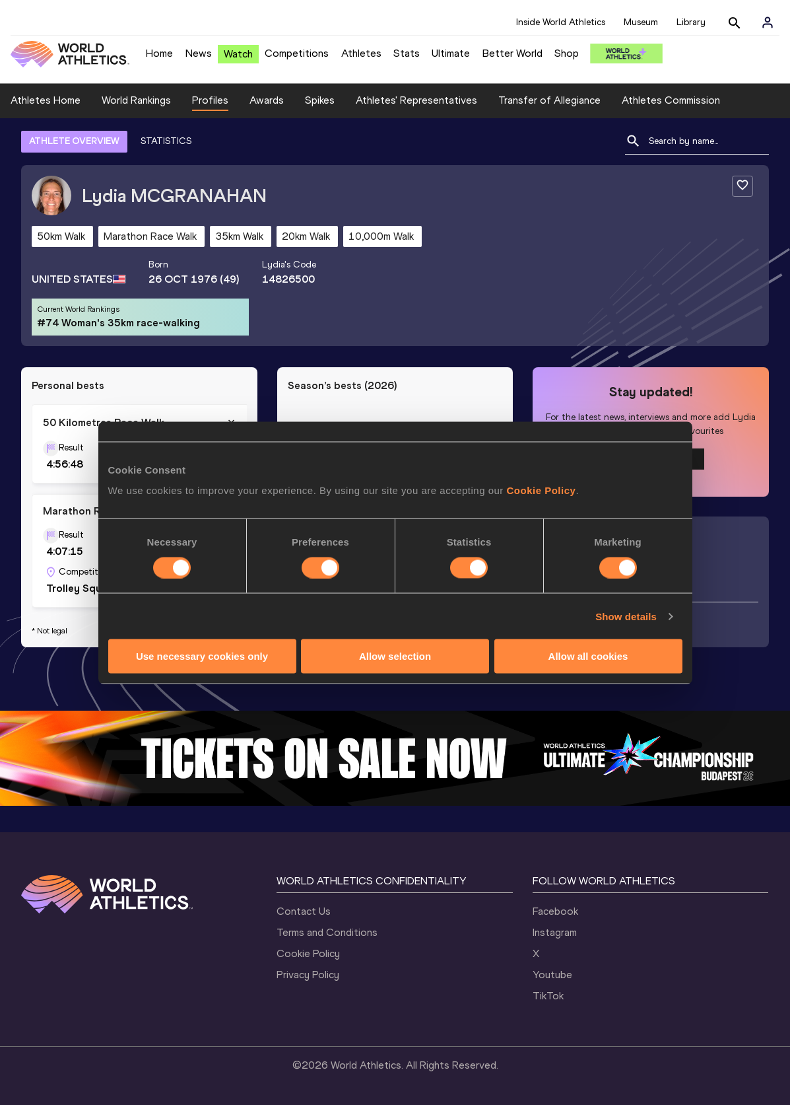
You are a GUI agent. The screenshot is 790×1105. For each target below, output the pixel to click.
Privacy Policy (308, 974)
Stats (406, 53)
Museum (641, 22)
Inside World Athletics (560, 22)
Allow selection (395, 656)
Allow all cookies (588, 656)
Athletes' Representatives (416, 100)
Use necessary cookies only (202, 656)
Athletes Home (46, 100)
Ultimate (451, 53)
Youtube (552, 974)
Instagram (555, 932)
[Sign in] (767, 22)
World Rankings (136, 100)
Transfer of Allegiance (549, 100)
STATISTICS (166, 141)
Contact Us (304, 911)
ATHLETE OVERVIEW (74, 141)
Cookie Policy (541, 490)
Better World (512, 53)
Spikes (320, 100)
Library (691, 22)
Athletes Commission (671, 100)
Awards (266, 100)
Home (159, 53)
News (198, 53)
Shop (566, 53)
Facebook (555, 911)
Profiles (210, 100)
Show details (626, 616)
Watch (238, 54)
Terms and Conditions (327, 932)
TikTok (548, 995)
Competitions (297, 53)
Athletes (361, 53)
